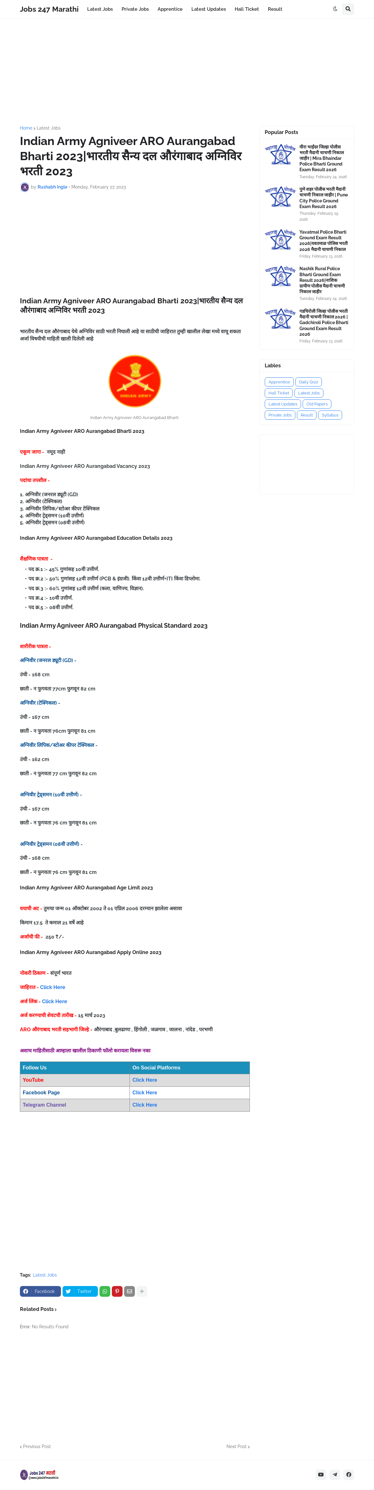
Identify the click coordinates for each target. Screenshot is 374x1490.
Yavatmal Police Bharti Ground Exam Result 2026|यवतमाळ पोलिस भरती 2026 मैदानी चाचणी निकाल (323, 241)
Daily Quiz (308, 382)
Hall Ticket (278, 393)
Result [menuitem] (275, 9)
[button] (335, 9)
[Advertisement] (187, 72)
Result (307, 415)
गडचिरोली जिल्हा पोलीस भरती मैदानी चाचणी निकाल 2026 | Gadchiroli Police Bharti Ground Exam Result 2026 (323, 323)
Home (26, 128)
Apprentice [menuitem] (170, 9)
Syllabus (330, 415)
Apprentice (279, 382)
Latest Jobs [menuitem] (100, 9)
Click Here (52, 987)
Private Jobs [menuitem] (135, 9)
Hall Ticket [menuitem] (247, 9)
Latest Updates (282, 404)
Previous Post (37, 1446)
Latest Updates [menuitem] (208, 9)
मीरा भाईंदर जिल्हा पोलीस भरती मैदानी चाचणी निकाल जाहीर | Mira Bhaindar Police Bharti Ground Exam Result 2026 (321, 158)
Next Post (236, 1446)
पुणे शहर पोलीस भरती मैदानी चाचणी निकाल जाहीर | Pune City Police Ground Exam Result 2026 (323, 198)
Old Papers (317, 404)
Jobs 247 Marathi (49, 9)
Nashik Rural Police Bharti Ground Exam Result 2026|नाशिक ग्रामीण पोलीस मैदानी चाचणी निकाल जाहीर (322, 280)
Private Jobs (280, 415)
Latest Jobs (49, 128)
